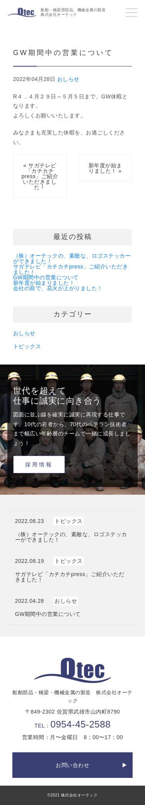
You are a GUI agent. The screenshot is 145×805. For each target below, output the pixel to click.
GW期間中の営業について (46, 277)
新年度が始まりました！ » (105, 168)
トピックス (27, 346)
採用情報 (39, 464)
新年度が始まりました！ (44, 283)
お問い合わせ (72, 765)
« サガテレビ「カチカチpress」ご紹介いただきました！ (40, 176)
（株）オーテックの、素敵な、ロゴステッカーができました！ (72, 258)
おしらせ (68, 79)
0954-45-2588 (81, 724)
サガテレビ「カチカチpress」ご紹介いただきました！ (70, 269)
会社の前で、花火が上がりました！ (58, 288)
